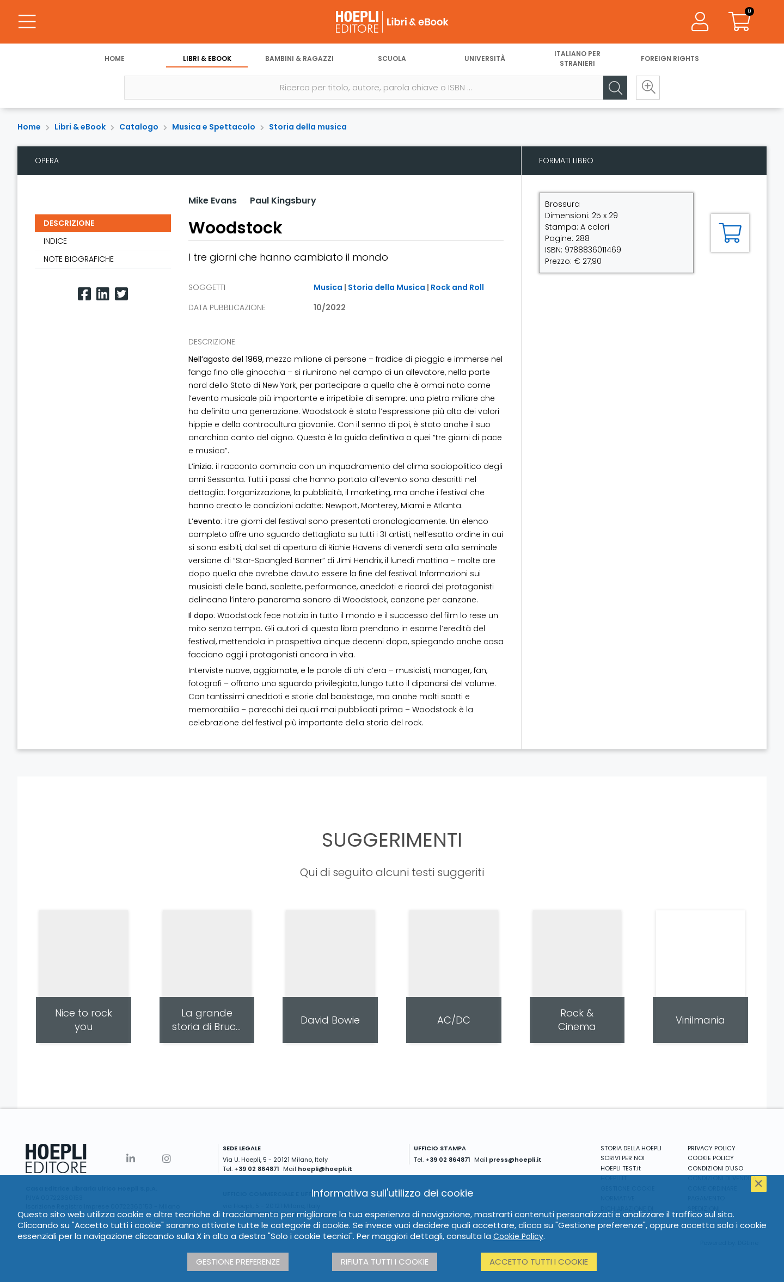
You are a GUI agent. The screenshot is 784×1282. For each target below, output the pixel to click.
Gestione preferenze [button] (238, 1261)
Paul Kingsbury (283, 200)
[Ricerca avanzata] (648, 88)
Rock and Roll (457, 287)
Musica (328, 287)
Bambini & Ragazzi (299, 58)
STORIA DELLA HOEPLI (631, 1148)
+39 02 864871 (256, 1168)
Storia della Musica (386, 287)
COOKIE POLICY (711, 1158)
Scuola (392, 58)
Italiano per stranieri (577, 58)
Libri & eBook (207, 58)
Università (484, 58)
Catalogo (138, 126)
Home (115, 58)
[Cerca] (615, 88)
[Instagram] (166, 1159)
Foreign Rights (670, 58)
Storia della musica (308, 126)
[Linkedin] (102, 294)
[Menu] (27, 22)
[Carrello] (739, 22)
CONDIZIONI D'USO (715, 1168)
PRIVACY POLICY (712, 1148)
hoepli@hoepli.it (325, 1168)
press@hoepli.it (515, 1159)
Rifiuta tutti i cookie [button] (384, 1261)
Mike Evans (212, 200)
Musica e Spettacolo (213, 126)
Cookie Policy (518, 1236)
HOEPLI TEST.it (621, 1168)
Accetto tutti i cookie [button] (538, 1261)
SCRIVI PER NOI (623, 1158)
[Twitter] (121, 294)
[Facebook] (84, 294)
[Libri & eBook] (392, 22)
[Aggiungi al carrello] (730, 233)
